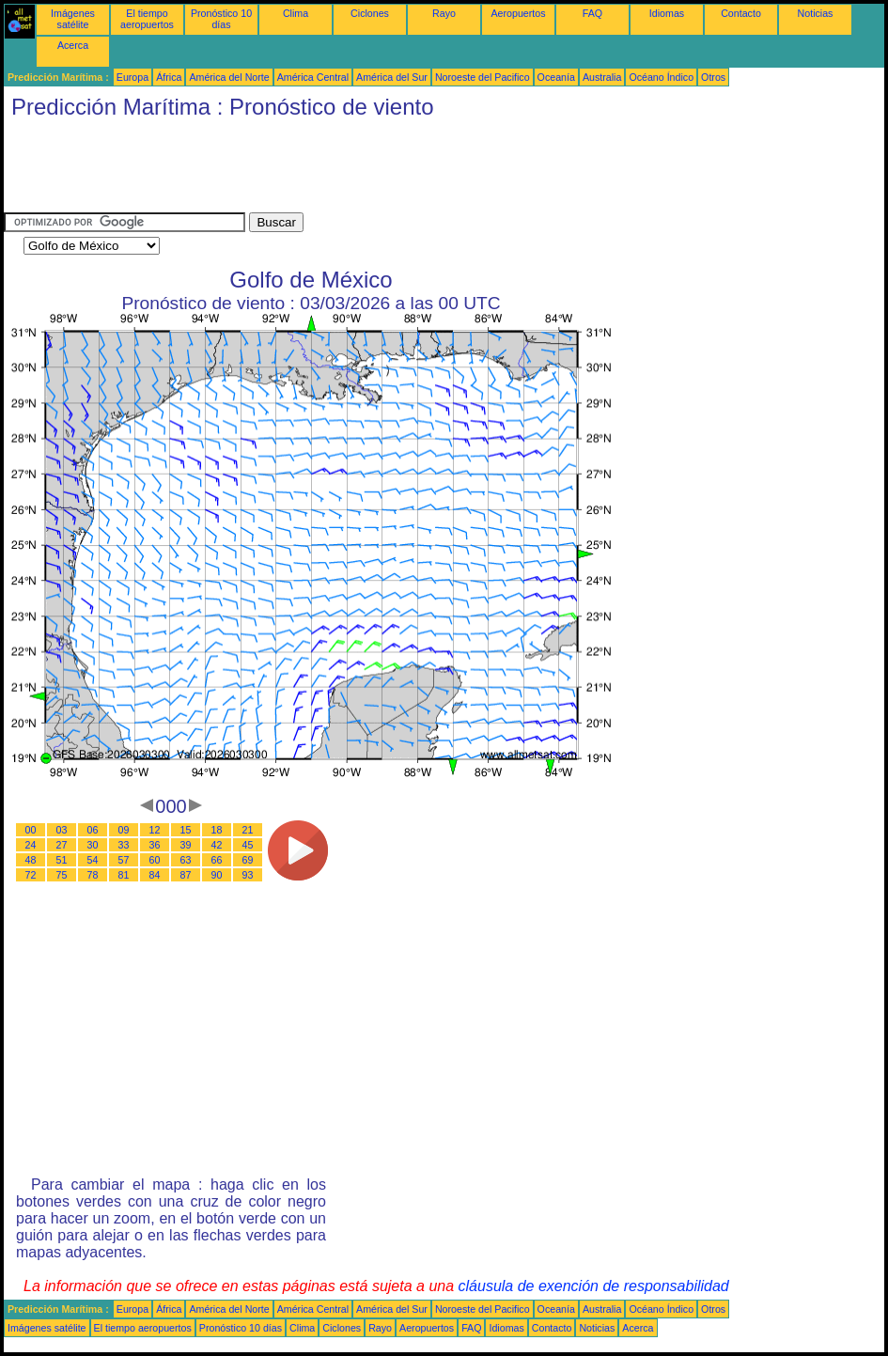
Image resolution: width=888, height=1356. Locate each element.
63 (186, 859)
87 (186, 875)
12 (155, 829)
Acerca (72, 45)
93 (248, 875)
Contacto (741, 13)
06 (93, 829)
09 (124, 829)
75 (62, 875)
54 (93, 859)
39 (186, 844)
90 (217, 875)
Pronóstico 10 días (221, 19)
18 (217, 829)
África (168, 77)
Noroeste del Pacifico (482, 77)
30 (93, 844)
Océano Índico (661, 77)
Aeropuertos (518, 13)
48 (31, 859)
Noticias (815, 13)
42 (217, 844)
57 (124, 859)
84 (155, 875)
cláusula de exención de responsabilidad (594, 1286)
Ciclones (370, 13)
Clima (295, 13)
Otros (713, 77)
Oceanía (556, 77)
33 (124, 844)
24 (31, 844)
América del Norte (229, 77)
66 (217, 859)
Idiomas (666, 13)
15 (186, 829)
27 (62, 844)
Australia (602, 77)
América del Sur (392, 77)
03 (62, 829)
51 (62, 859)
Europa (132, 77)
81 (124, 875)
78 (93, 875)
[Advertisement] (346, 170)
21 (248, 829)
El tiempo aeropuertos (147, 19)
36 (155, 844)
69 (248, 859)
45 (248, 844)
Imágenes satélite (73, 19)
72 (31, 875)
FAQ (592, 13)
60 (155, 859)
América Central (313, 77)
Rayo (444, 13)
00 (31, 829)
